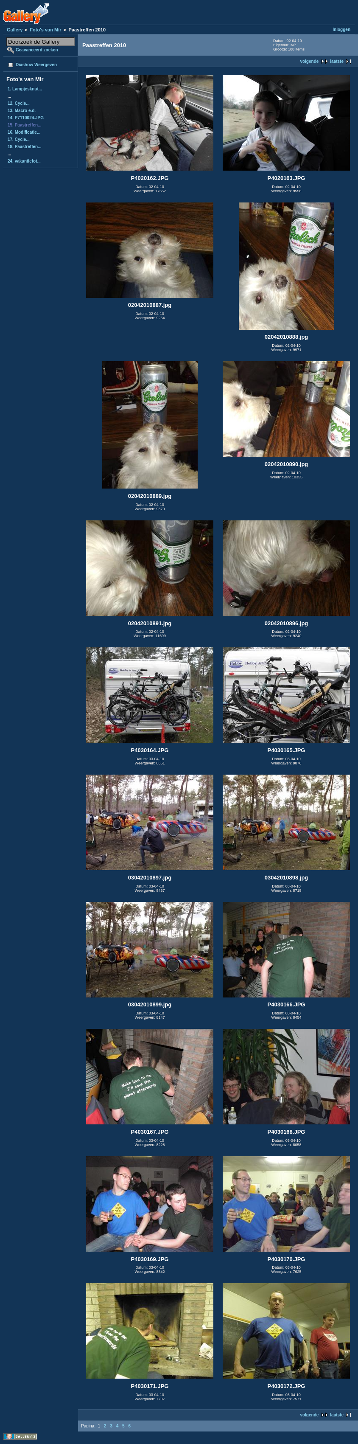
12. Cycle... (19, 103)
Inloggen (341, 29)
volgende (309, 61)
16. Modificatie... (24, 132)
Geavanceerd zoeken (37, 50)
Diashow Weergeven (36, 64)
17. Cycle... (19, 139)
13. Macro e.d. (22, 110)
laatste (337, 61)
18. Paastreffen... (24, 146)
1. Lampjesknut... (25, 89)
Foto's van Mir (45, 29)
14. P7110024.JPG (26, 117)
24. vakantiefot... (24, 161)
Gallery (14, 29)
